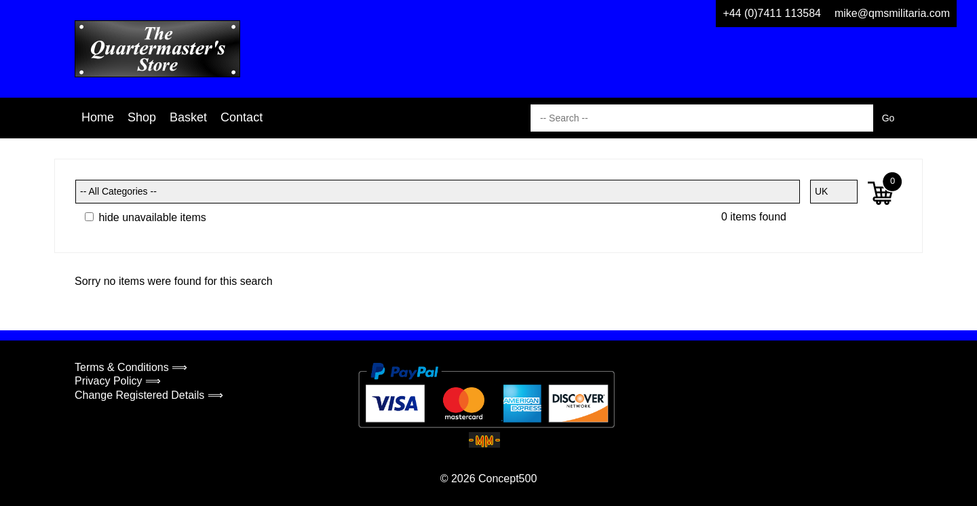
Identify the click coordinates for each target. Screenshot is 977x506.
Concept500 (507, 478)
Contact (242, 117)
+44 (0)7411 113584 (772, 13)
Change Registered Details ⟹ (149, 395)
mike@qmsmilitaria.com (892, 13)
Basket (188, 117)
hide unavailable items (145, 217)
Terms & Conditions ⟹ (131, 367)
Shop (142, 117)
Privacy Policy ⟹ (118, 381)
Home (97, 117)
